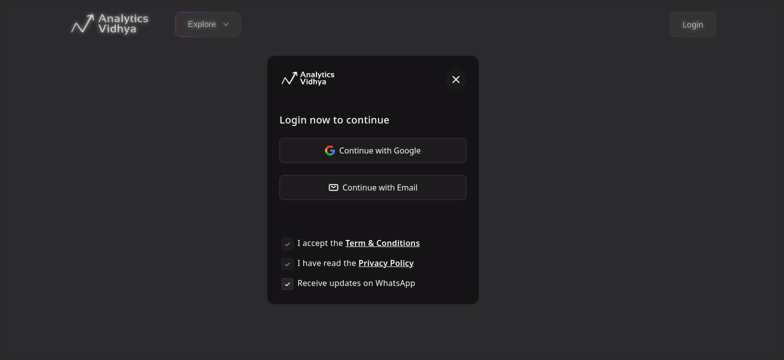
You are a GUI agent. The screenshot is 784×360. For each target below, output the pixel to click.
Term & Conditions (383, 243)
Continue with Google (372, 150)
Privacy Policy (386, 263)
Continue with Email (373, 187)
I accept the (359, 243)
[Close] (456, 79)
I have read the (356, 263)
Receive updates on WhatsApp (357, 283)
